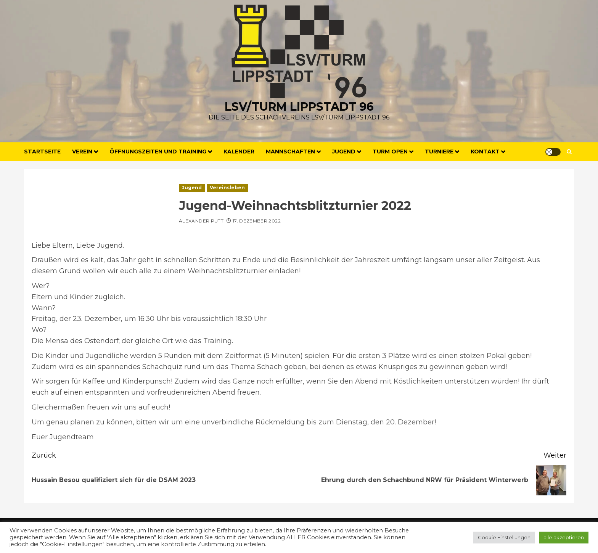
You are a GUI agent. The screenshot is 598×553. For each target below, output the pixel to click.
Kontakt (485, 151)
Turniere (439, 151)
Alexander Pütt (201, 221)
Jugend (343, 151)
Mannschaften (290, 151)
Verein (82, 151)
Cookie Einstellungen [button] (504, 537)
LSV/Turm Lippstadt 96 (299, 107)
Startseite (42, 151)
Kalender (238, 151)
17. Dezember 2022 (257, 221)
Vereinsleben (227, 187)
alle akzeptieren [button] (563, 537)
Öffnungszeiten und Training (157, 151)
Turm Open (390, 151)
